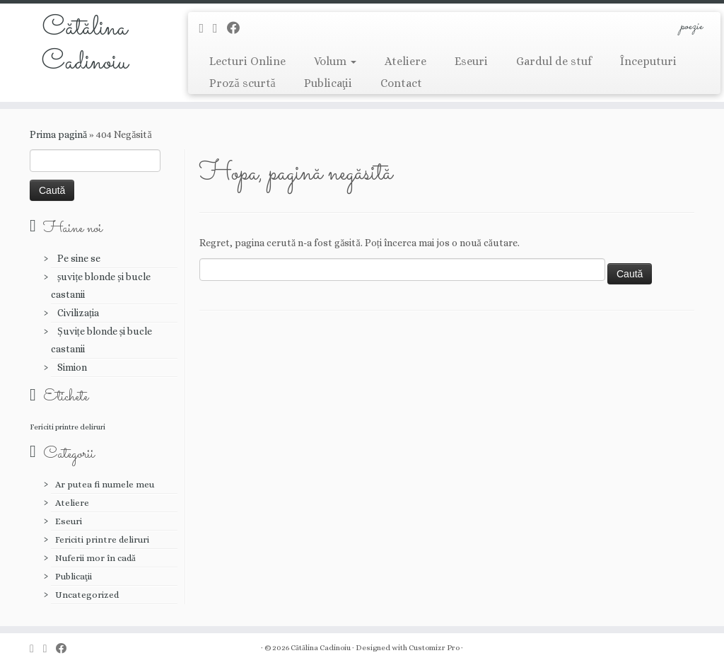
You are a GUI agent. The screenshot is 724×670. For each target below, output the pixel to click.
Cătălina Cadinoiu (85, 45)
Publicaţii (328, 83)
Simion (72, 367)
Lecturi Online (247, 61)
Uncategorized (87, 594)
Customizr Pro (434, 647)
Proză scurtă (242, 83)
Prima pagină (58, 134)
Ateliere (405, 61)
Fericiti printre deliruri (102, 539)
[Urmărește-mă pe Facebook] (238, 28)
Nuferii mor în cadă (95, 558)
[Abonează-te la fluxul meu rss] (206, 28)
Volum (335, 61)
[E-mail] (220, 28)
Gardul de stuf (554, 61)
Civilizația (78, 312)
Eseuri (471, 61)
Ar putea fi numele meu (104, 484)
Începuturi (648, 61)
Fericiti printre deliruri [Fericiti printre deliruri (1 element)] (67, 426)
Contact (401, 83)
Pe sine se (78, 258)
